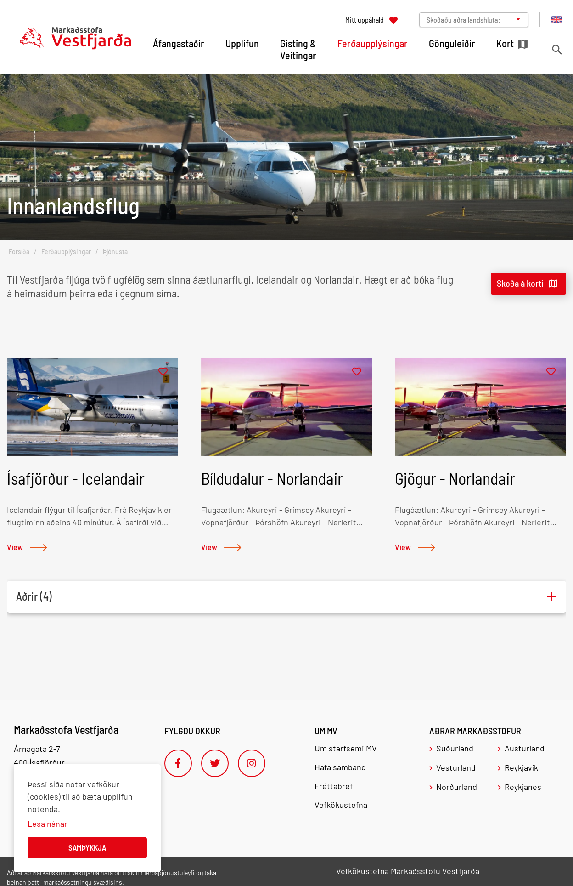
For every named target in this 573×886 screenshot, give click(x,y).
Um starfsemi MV (346, 748)
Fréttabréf (334, 786)
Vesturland (456, 767)
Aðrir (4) (34, 596)
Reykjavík (521, 767)
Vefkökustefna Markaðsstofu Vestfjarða (407, 871)
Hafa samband (340, 767)
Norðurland (456, 787)
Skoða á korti (520, 283)
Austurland (525, 748)
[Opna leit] (556, 49)
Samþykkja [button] (87, 847)
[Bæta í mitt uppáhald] (163, 372)
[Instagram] (251, 763)
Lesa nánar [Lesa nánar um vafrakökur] (47, 823)
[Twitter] (215, 763)
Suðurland (454, 748)
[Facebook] (178, 763)
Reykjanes (523, 787)
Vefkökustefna (341, 805)
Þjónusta (115, 252)
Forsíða (19, 252)
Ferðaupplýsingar (66, 252)
